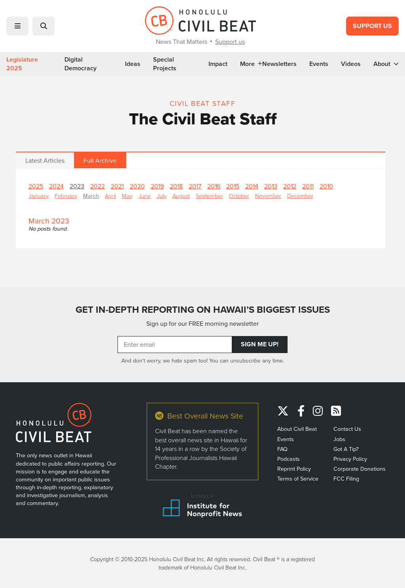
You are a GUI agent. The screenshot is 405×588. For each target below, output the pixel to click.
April (110, 196)
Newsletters (279, 64)
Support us (230, 41)
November (268, 196)
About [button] (386, 64)
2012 (289, 186)
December (300, 196)
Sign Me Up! (259, 344)
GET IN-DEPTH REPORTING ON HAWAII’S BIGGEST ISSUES (203, 309)
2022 (97, 186)
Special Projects (164, 64)
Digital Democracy (80, 64)
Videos (351, 64)
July (162, 196)
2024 (56, 186)
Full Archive (100, 160)
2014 (251, 186)
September (209, 196)
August (181, 196)
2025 (35, 186)
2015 (232, 186)
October (239, 196)
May (127, 196)
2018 (176, 186)
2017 (195, 186)
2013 (270, 186)
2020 (137, 186)
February (66, 196)
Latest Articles (44, 160)
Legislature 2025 (22, 64)
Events (318, 64)
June (144, 196)
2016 (213, 186)
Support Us (372, 25)
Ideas (132, 64)
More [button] (251, 64)
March (91, 196)
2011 (308, 186)
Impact (217, 64)
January (38, 196)
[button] (17, 26)
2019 (157, 186)
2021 (117, 186)
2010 (326, 186)
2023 (77, 186)
